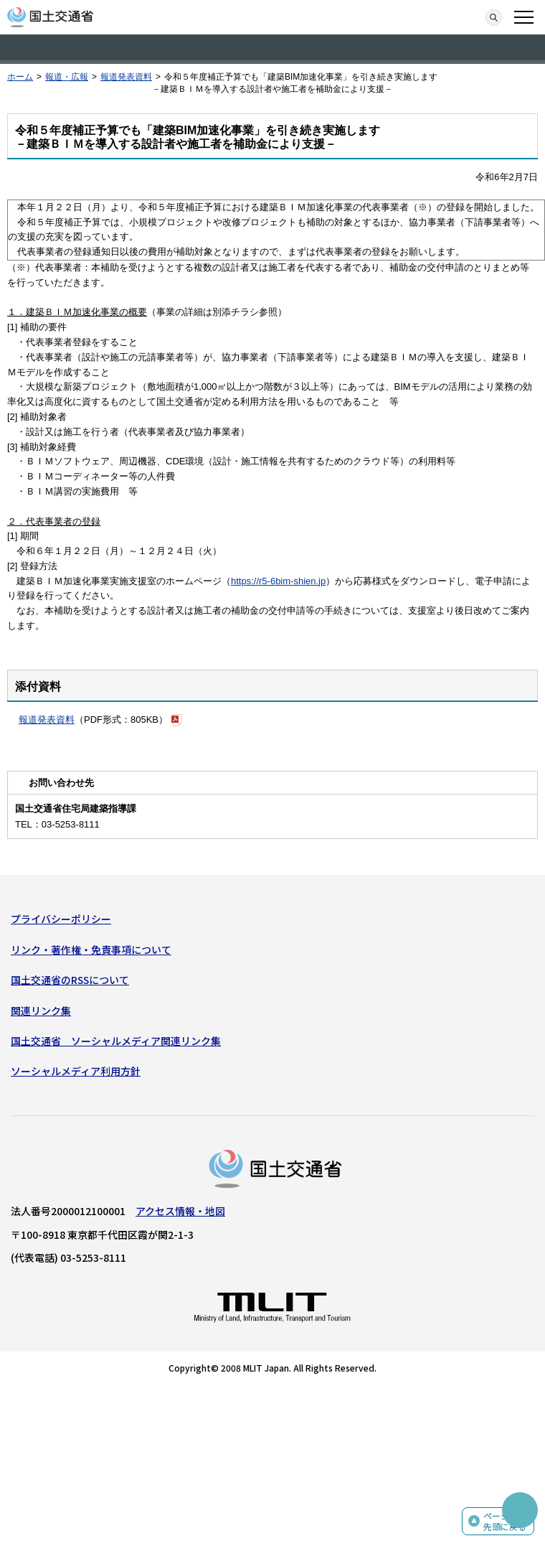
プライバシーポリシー (61, 919)
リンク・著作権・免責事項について (91, 949)
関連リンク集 (41, 1010)
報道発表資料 (126, 77)
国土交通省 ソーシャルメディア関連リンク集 (116, 1041)
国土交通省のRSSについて (70, 980)
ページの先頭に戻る (504, 1521)
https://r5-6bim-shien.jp (278, 581)
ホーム (20, 77)
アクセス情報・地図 (180, 1211)
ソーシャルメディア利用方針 (76, 1071)
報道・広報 (66, 77)
